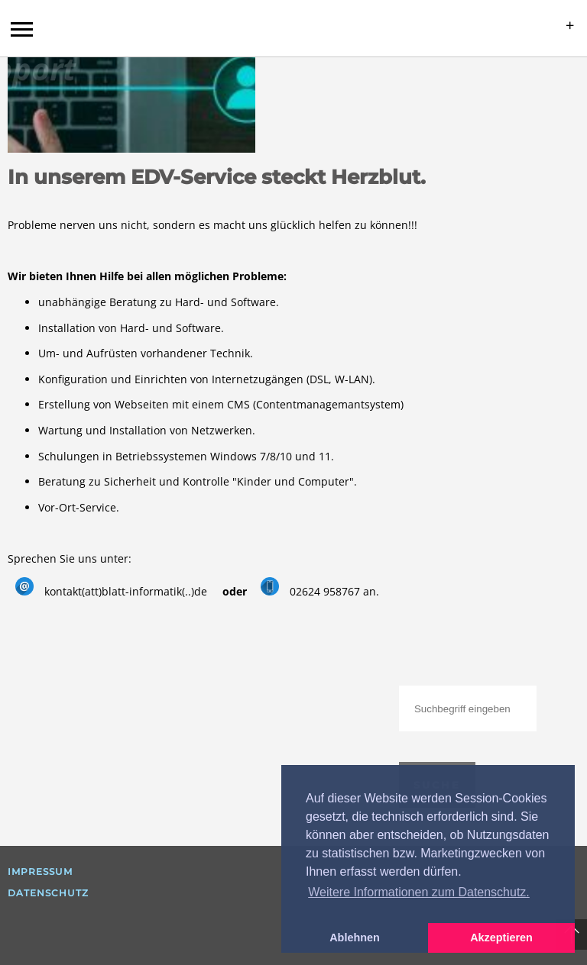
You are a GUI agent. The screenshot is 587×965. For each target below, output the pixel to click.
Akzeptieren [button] (501, 937)
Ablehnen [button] (354, 937)
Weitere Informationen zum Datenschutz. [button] (419, 892)
